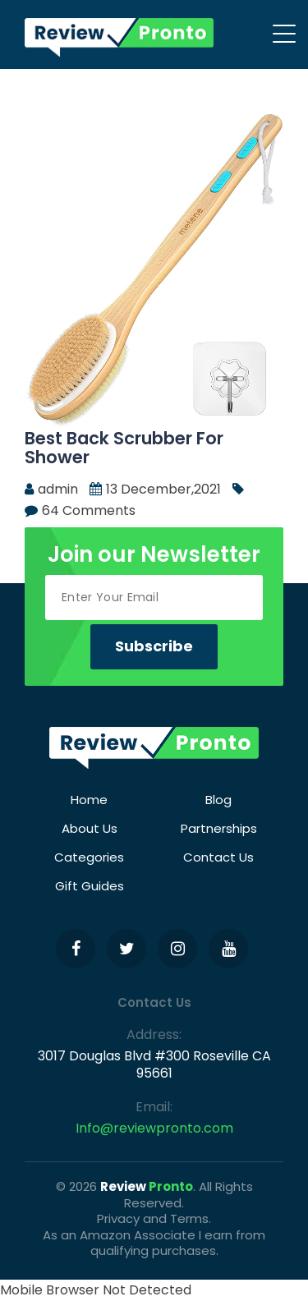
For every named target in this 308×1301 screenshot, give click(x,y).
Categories (89, 857)
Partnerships (219, 828)
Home (89, 799)
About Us (89, 828)
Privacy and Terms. (154, 1218)
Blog (218, 799)
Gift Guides (89, 885)
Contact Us (218, 857)
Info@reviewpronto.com (154, 1128)
